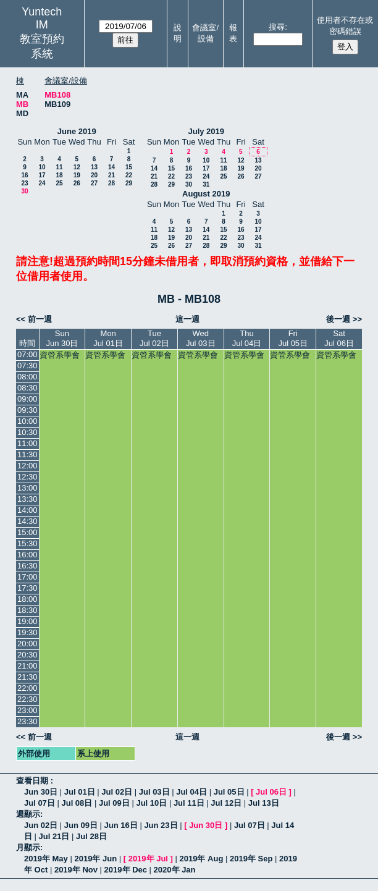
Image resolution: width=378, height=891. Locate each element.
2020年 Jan (175, 869)
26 (77, 183)
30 (24, 191)
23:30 (27, 721)
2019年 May (46, 858)
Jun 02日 (40, 825)
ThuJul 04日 (247, 338)
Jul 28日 (91, 836)
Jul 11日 (189, 803)
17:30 (27, 588)
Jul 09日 (114, 803)
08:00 (27, 376)
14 (111, 167)
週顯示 (28, 814)
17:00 (27, 576)
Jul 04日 (191, 791)
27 (94, 183)
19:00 (27, 621)
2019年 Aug (202, 858)
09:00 (27, 398)
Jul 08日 (76, 803)
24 (41, 183)
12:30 (27, 476)
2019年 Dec (125, 869)
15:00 (27, 532)
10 (41, 167)
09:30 (27, 410)
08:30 (27, 387)
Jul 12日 (226, 803)
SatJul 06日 (339, 338)
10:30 (27, 432)
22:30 (27, 699)
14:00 (27, 510)
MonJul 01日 (108, 338)
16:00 (27, 554)
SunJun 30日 (62, 338)
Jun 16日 (121, 825)
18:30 (27, 610)
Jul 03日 (154, 791)
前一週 (40, 319)
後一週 (338, 319)
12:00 (27, 465)
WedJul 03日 (201, 338)
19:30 (27, 632)
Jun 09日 (81, 825)
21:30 (27, 677)
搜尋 (277, 27)
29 (128, 183)
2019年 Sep (251, 858)
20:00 (27, 643)
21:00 (27, 665)
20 (94, 175)
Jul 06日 (271, 791)
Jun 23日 (160, 825)
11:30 (27, 454)
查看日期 (33, 780)
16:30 (27, 565)
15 (128, 167)
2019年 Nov (76, 869)
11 (59, 167)
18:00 (27, 599)
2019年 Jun (95, 858)
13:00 (27, 487)
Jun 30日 (40, 791)
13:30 (27, 499)
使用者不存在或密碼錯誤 (345, 25)
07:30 (27, 365)
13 (94, 167)
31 (206, 184)
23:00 (27, 710)
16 (24, 175)
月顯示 (28, 847)
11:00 (27, 443)
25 (59, 183)
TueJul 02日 (154, 338)
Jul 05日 (229, 791)
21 (111, 175)
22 (128, 175)
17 (41, 175)
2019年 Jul (148, 858)
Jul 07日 (39, 803)
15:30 (27, 543)
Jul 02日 (116, 791)
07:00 (27, 354)
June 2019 (76, 131)
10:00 (27, 421)
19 (77, 175)
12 (77, 167)
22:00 (27, 688)
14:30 (27, 521)
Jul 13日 (263, 803)
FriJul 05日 (293, 338)
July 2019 (206, 131)
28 (111, 183)
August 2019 (206, 193)
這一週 (187, 319)
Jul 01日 (79, 791)
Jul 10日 (151, 803)
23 (24, 183)
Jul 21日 (54, 836)
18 (59, 175)
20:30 (27, 654)
